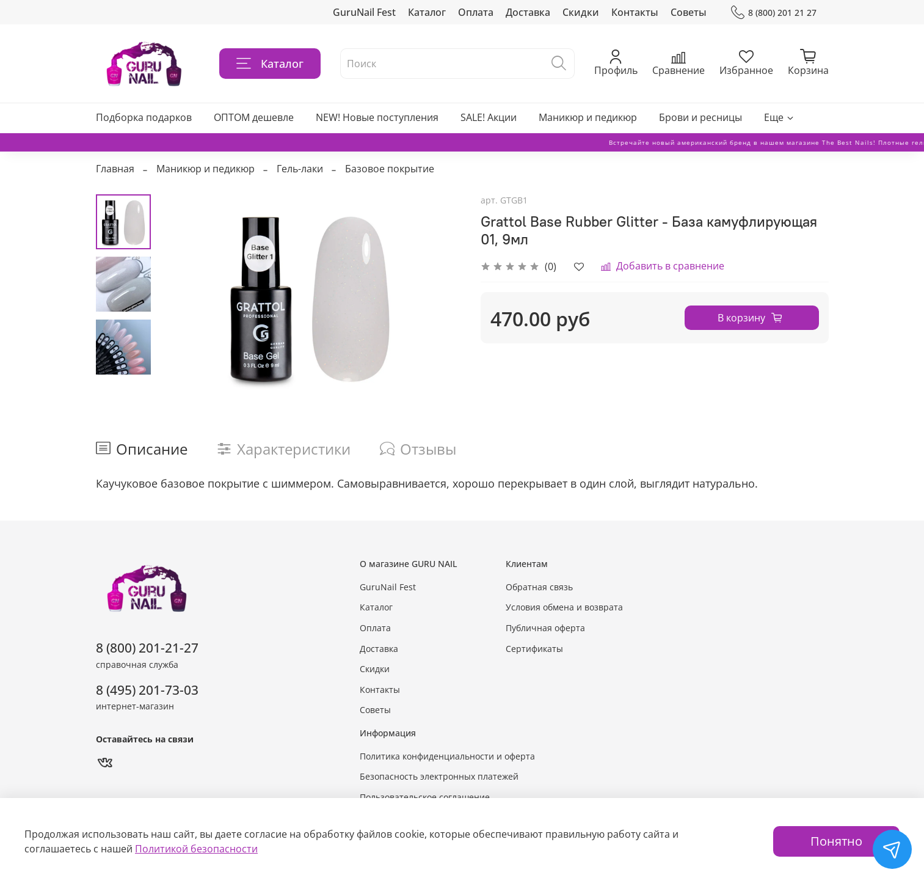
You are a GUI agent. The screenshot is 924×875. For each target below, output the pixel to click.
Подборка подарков (144, 117)
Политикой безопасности (196, 848)
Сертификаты (534, 648)
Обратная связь (539, 587)
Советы (689, 12)
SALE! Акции (488, 117)
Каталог (427, 12)
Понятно (836, 841)
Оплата (475, 12)
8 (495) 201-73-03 (147, 689)
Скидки (580, 12)
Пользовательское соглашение (425, 797)
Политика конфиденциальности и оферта (447, 756)
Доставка (528, 12)
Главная (115, 168)
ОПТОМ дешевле (254, 117)
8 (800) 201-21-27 (147, 647)
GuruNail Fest (364, 12)
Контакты (634, 12)
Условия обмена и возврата (564, 607)
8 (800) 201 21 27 (773, 12)
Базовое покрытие (389, 168)
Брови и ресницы (700, 117)
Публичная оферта (545, 628)
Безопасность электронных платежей (439, 776)
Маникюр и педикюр (588, 117)
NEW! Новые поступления (377, 117)
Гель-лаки (300, 168)
